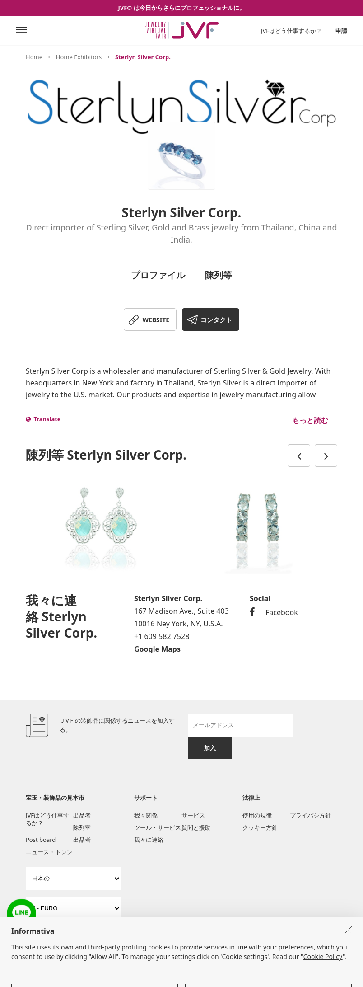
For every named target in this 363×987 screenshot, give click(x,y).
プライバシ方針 (310, 815)
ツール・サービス (157, 827)
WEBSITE (155, 319)
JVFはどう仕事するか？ (291, 31)
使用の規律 (257, 815)
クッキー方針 (260, 827)
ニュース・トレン (49, 852)
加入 (210, 748)
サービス (193, 815)
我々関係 (146, 815)
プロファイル (158, 275)
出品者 (82, 815)
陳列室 (82, 827)
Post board (41, 840)
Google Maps (157, 649)
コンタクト (216, 319)
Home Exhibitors (79, 57)
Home (34, 57)
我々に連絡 (148, 840)
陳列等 (218, 275)
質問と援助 (196, 827)
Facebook (274, 612)
